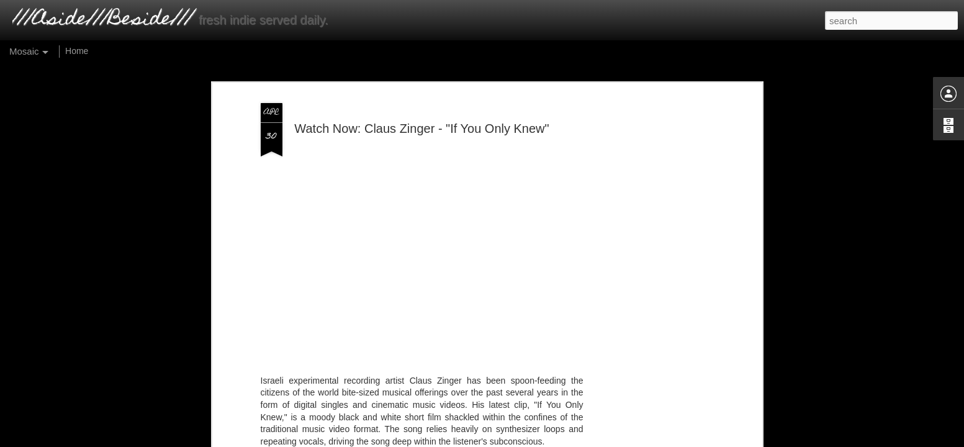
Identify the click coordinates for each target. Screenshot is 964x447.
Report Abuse (560, 437)
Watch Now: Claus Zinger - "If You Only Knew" (421, 102)
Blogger (517, 437)
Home (76, 51)
